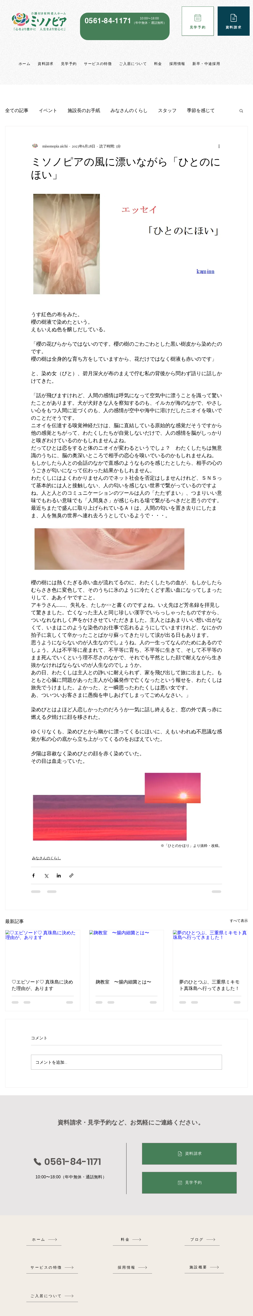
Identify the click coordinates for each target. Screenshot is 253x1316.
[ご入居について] (52, 1296)
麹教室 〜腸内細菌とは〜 (123, 982)
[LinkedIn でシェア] (58, 875)
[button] (241, 110)
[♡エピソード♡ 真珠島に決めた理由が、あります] (42, 951)
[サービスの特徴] (52, 1267)
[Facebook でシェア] (33, 875)
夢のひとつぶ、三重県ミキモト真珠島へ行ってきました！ (209, 985)
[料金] (131, 1239)
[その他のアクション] (219, 146)
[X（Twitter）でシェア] (46, 875)
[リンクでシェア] (71, 875)
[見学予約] (198, 21)
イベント (48, 110)
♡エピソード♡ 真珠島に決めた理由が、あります (42, 985)
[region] (125, 26)
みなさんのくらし (129, 110)
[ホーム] (44, 1239)
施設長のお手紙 (84, 110)
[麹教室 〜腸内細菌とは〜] (126, 951)
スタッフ (167, 110)
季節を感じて (201, 110)
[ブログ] (203, 1239)
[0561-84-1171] (67, 1162)
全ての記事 (16, 110)
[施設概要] (204, 1267)
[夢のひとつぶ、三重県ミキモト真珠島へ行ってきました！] (210, 951)
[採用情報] (132, 1267)
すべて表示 (239, 920)
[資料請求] (234, 21)
